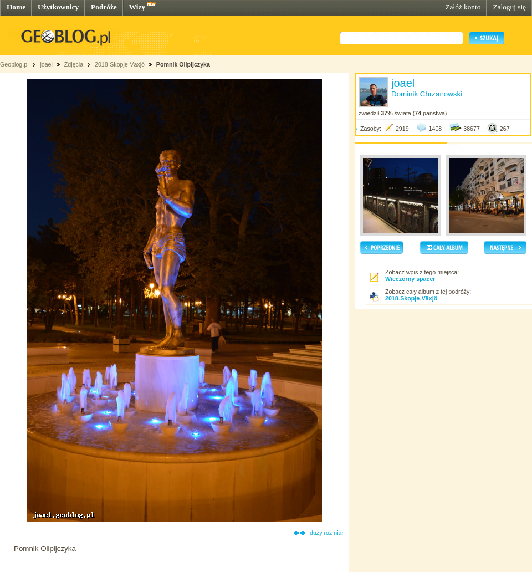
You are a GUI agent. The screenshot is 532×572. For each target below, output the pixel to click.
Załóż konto (462, 7)
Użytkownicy (58, 7)
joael (46, 64)
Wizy (137, 7)
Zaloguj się (509, 7)
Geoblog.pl (14, 64)
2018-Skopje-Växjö (120, 64)
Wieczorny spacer (410, 278)
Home (16, 7)
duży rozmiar (327, 532)
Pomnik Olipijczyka (183, 64)
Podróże (104, 7)
